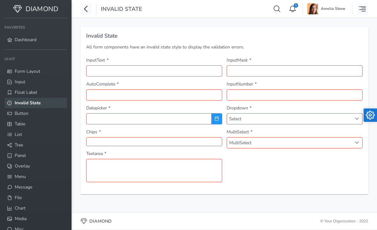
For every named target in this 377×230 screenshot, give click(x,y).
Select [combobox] (235, 119)
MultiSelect (240, 143)
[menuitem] (35, 34)
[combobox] (154, 94)
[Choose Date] (217, 118)
